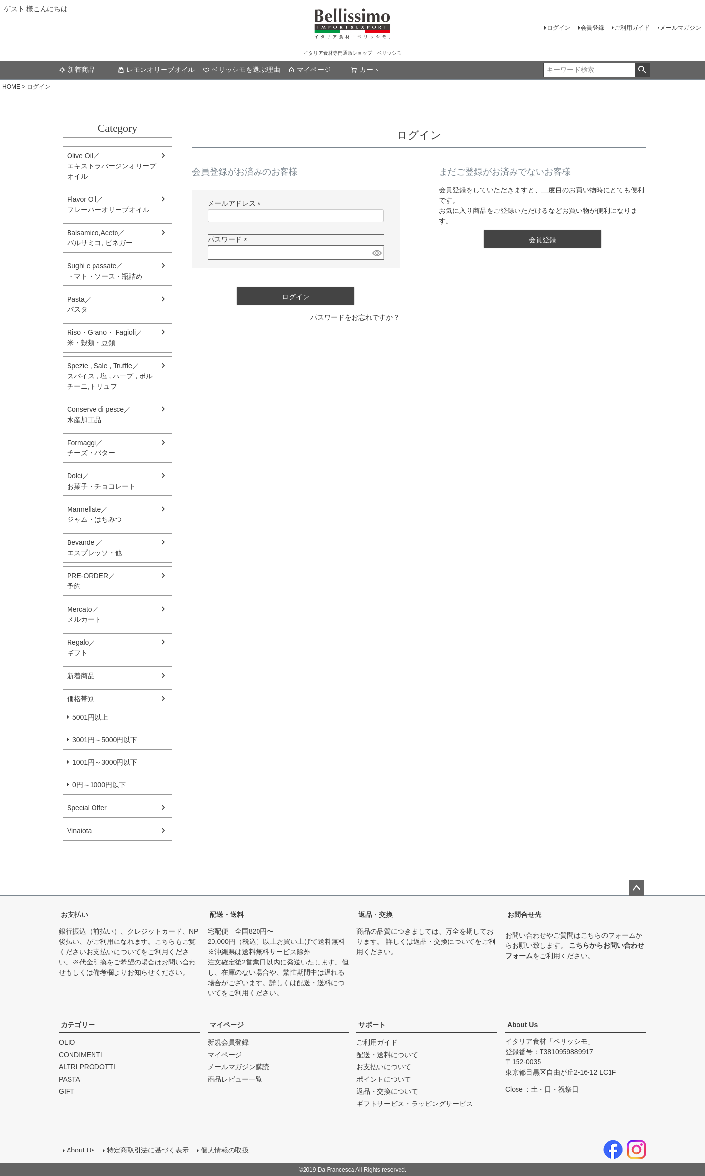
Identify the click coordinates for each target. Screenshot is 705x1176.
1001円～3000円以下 (104, 762)
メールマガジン (680, 27)
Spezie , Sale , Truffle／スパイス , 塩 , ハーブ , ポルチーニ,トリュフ (110, 376)
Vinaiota (79, 831)
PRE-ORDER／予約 (91, 581)
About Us (522, 1025)
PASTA (69, 1079)
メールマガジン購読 (238, 1067)
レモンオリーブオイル (156, 69)
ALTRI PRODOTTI (87, 1067)
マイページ (309, 69)
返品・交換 (375, 914)
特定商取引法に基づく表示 (148, 1150)
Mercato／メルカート (84, 614)
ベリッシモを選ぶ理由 (241, 69)
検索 (642, 70)
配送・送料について (387, 1054)
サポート (372, 1025)
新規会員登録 (228, 1042)
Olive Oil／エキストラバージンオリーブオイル (111, 166)
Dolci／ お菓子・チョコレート (101, 481)
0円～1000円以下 (99, 785)
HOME (11, 86)
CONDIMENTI (80, 1054)
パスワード (229, 239)
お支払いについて (113, 952)
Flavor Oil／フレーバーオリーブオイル (108, 204)
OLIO (67, 1042)
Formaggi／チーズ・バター (91, 448)
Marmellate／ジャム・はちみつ (94, 514)
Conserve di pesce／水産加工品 (99, 414)
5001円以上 (90, 717)
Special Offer (87, 808)
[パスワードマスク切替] (376, 252)
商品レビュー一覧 (235, 1079)
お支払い (74, 914)
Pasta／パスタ (79, 304)
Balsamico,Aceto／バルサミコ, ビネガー (100, 238)
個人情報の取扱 (225, 1150)
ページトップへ (636, 888)
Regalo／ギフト (81, 647)
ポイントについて (383, 1079)
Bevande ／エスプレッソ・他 (94, 548)
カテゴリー (78, 1025)
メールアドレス (236, 203)
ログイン (558, 27)
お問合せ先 (524, 914)
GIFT (66, 1091)
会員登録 (592, 27)
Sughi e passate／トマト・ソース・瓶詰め (104, 271)
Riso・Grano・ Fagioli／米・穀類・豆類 (104, 338)
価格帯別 (80, 699)
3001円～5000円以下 (104, 740)
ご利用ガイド (632, 27)
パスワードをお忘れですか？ (355, 317)
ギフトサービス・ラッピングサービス (414, 1103)
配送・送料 (227, 914)
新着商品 (77, 69)
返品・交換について (444, 941)
